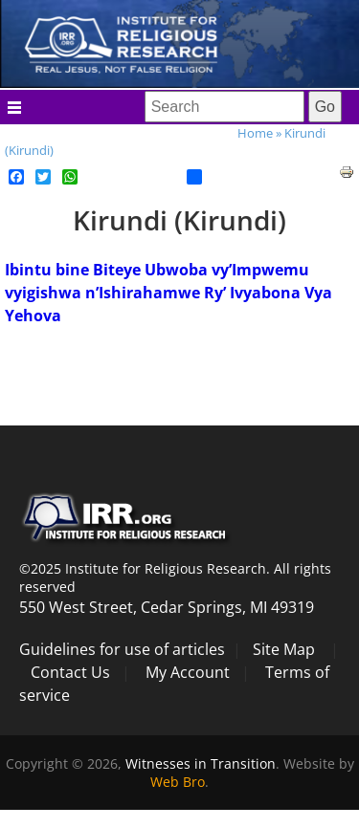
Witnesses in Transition (200, 763)
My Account (188, 672)
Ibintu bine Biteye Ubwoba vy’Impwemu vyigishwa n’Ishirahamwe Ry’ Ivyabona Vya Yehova (168, 292)
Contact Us (70, 672)
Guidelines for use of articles (122, 649)
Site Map (284, 649)
